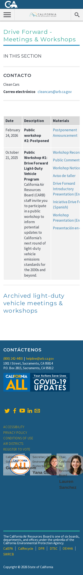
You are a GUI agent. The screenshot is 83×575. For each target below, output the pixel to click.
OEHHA (68, 548)
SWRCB (8, 554)
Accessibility (14, 427)
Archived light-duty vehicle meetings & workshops (34, 303)
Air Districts (13, 444)
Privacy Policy (15, 433)
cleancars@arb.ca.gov (55, 91)
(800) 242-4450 (13, 358)
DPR (41, 548)
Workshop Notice (66, 168)
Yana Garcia (45, 472)
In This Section (22, 56)
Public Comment (66, 160)
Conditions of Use (18, 438)
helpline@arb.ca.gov (40, 358)
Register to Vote (16, 449)
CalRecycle (25, 548)
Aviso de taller (64, 175)
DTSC (54, 548)
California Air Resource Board (43, 14)
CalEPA (8, 548)
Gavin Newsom (21, 467)
